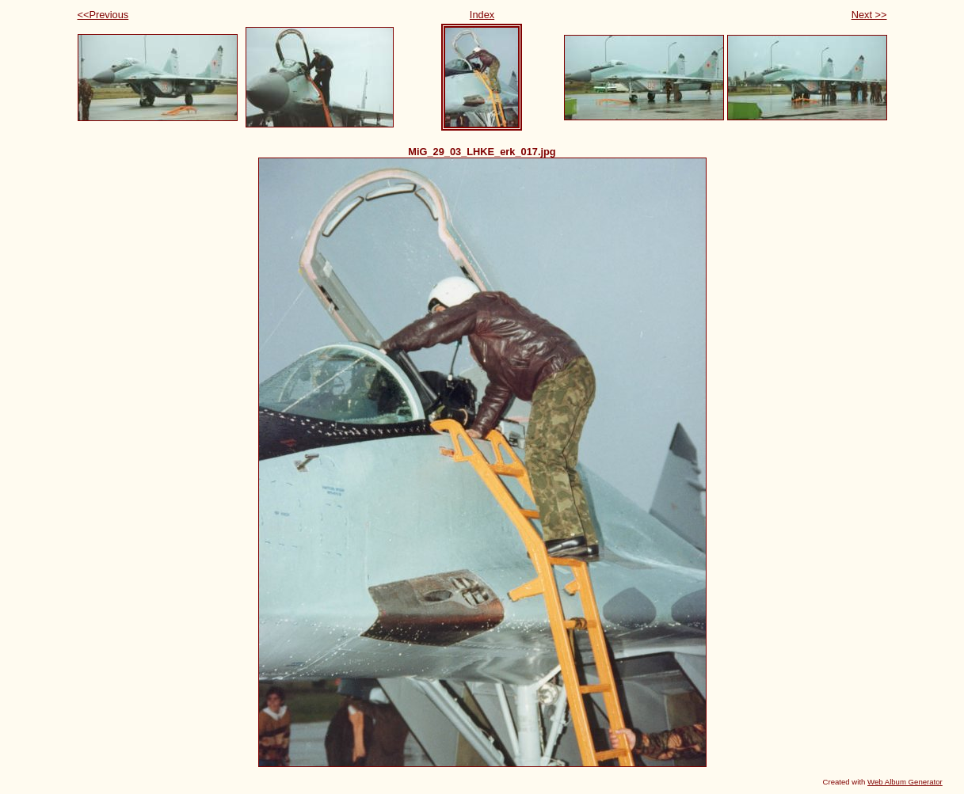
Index (482, 15)
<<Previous (103, 15)
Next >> (869, 15)
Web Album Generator (905, 781)
